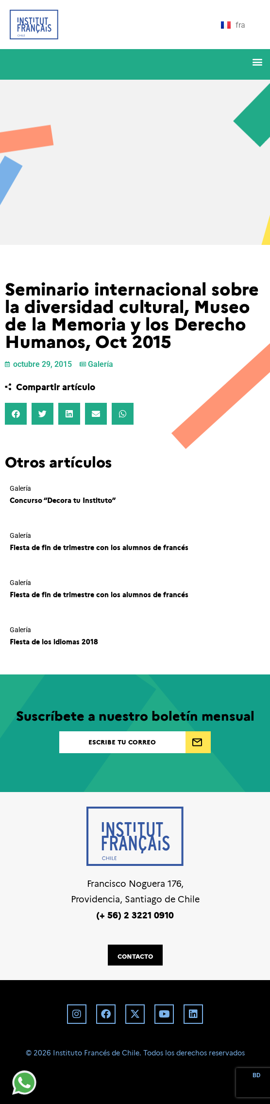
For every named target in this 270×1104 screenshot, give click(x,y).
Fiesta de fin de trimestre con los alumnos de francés (99, 547)
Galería (100, 364)
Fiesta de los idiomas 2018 (54, 641)
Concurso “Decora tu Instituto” (63, 500)
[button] (257, 62)
